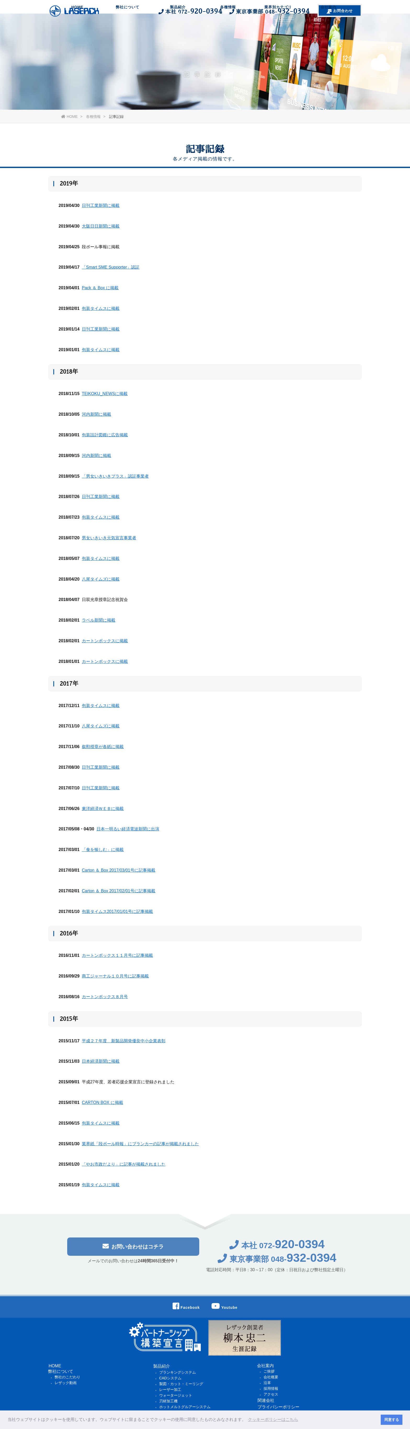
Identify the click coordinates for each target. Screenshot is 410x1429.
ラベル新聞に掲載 (98, 620)
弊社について (127, 30)
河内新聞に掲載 (96, 414)
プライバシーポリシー (278, 1407)
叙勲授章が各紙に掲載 (103, 747)
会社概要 (271, 1377)
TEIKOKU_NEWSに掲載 (105, 394)
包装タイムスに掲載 (100, 308)
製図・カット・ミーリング (181, 1384)
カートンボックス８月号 (105, 997)
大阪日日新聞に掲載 (100, 226)
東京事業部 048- (277, 1262)
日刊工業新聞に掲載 (100, 206)
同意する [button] (391, 1420)
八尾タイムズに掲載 (100, 579)
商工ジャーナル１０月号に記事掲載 (115, 976)
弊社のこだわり (67, 1377)
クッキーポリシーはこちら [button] (273, 1419)
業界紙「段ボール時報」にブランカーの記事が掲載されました (140, 1144)
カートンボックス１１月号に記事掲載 (117, 956)
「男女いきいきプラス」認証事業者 (115, 476)
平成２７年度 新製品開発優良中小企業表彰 (124, 1041)
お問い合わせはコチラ (133, 1249)
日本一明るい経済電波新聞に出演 (127, 829)
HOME (77, 30)
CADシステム (170, 1378)
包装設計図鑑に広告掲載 (105, 435)
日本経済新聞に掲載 (100, 1062)
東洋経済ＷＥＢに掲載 (103, 809)
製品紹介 (178, 30)
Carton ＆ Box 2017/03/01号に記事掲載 (118, 870)
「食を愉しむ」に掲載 (103, 850)
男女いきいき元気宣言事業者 (109, 538)
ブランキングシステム (177, 1372)
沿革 (267, 1383)
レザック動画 (66, 1383)
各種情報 (228, 30)
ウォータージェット (175, 1395)
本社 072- (277, 1248)
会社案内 (328, 30)
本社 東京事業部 (233, 11)
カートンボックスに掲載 (105, 641)
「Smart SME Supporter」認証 (111, 267)
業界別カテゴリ (278, 30)
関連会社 (266, 1400)
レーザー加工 (170, 1389)
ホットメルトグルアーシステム (184, 1407)
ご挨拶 (269, 1371)
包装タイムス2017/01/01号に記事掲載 (117, 912)
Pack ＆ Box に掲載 (100, 288)
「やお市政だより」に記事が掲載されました (124, 1164)
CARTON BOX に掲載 (102, 1103)
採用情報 (271, 1388)
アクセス (271, 1394)
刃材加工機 (168, 1401)
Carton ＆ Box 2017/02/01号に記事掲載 (118, 891)
